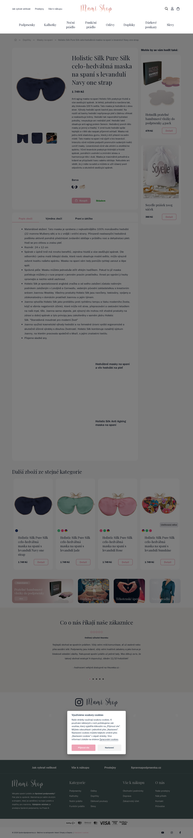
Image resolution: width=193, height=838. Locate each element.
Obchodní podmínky (133, 790)
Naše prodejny (162, 790)
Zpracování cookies (109, 739)
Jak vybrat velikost (21, 8)
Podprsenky (27, 25)
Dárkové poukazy (99, 801)
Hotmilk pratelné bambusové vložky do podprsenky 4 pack (160, 118)
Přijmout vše (83, 748)
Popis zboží (25, 218)
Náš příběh (160, 795)
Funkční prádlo (77, 806)
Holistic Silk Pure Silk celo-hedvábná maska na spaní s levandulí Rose (117, 543)
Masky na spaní (45, 39)
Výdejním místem (40, 804)
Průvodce (160, 806)
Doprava (127, 795)
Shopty (62, 832)
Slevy (170, 25)
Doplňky (129, 25)
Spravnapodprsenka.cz (146, 767)
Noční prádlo (75, 801)
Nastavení (109, 748)
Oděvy (110, 25)
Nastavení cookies (81, 832)
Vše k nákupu (55, 8)
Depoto (69, 832)
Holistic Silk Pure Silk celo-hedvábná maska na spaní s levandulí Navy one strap (33, 545)
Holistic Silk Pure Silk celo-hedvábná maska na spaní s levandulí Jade (75, 543)
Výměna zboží (54, 218)
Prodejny (39, 8)
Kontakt (159, 801)
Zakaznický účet (131, 801)
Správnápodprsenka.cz (27, 832)
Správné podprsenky (44, 793)
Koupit (81, 200)
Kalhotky (50, 25)
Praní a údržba (84, 218)
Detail (169, 130)
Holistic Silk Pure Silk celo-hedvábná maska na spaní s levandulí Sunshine (160, 543)
